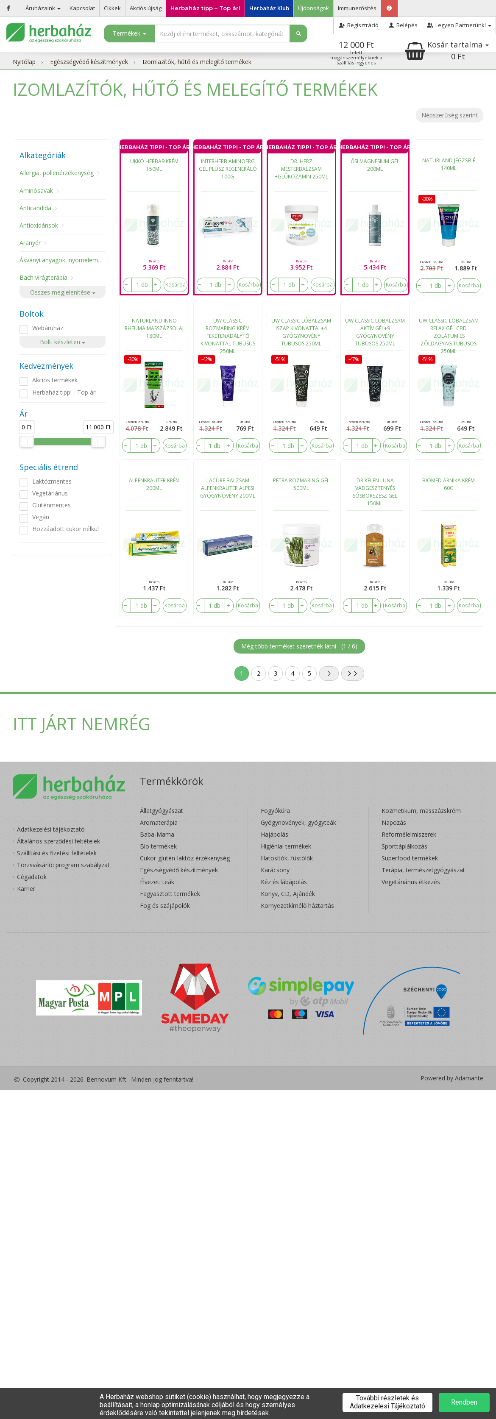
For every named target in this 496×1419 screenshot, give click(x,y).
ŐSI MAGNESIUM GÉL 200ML (375, 165)
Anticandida (35, 208)
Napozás (394, 822)
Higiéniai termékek (286, 846)
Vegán (40, 517)
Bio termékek (158, 846)
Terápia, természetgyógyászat (423, 870)
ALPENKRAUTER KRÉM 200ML (154, 484)
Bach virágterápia (43, 277)
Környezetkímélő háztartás (297, 905)
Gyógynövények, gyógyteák (298, 822)
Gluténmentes (51, 505)
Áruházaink (43, 8)
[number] (142, 285)
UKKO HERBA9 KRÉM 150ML (154, 165)
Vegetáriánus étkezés (411, 882)
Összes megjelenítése (62, 292)
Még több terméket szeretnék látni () (299, 646)
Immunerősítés (357, 8)
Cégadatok (32, 877)
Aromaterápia (159, 822)
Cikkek (112, 8)
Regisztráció (358, 25)
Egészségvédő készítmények (89, 62)
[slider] (27, 442)
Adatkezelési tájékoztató (51, 829)
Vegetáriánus (50, 493)
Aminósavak (36, 190)
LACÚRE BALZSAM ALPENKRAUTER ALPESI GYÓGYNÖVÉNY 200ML (227, 488)
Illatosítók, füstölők (287, 858)
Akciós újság (146, 8)
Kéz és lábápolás (284, 882)
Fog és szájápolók (165, 905)
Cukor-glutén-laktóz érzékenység (185, 858)
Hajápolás (274, 834)
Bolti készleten (62, 342)
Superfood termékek (410, 858)
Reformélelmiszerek (409, 834)
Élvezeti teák (157, 882)
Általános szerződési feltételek (58, 841)
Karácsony (275, 870)
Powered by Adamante (452, 1078)
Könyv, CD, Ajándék (288, 894)
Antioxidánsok (39, 225)
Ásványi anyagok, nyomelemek (62, 260)
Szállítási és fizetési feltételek (57, 853)
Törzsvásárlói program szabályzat (63, 865)
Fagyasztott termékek (170, 894)
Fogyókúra (275, 811)
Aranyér (30, 243)
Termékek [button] (129, 33)
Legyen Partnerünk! (458, 25)
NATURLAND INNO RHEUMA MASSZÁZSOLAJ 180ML (154, 328)
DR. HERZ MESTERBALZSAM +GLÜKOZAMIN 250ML (301, 169)
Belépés (402, 25)
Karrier (26, 889)
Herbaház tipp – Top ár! (205, 8)
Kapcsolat (82, 8)
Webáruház (47, 328)
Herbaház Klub (269, 8)
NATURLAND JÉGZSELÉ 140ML (448, 164)
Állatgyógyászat (161, 811)
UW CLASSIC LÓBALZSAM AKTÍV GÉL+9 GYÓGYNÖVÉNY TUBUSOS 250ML (375, 332)
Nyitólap (24, 62)
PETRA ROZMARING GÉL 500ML (301, 484)
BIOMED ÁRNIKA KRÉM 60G (448, 484)
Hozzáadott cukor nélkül (65, 529)
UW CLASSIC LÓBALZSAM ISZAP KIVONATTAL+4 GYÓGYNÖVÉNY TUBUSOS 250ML (301, 332)
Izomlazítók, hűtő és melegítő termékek (196, 62)
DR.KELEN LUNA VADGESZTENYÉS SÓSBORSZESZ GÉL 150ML (375, 492)
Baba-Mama (157, 834)
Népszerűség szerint (449, 115)
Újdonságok (313, 8)
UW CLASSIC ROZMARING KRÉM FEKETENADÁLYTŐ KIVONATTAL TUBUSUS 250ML (228, 334)
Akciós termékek (55, 380)
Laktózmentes (52, 481)
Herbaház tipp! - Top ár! (64, 392)
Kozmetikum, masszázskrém (421, 811)
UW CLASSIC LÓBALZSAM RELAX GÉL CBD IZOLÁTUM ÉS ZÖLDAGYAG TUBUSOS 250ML (449, 334)
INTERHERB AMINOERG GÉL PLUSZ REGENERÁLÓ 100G (228, 169)
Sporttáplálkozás (404, 846)
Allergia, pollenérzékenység (57, 173)
